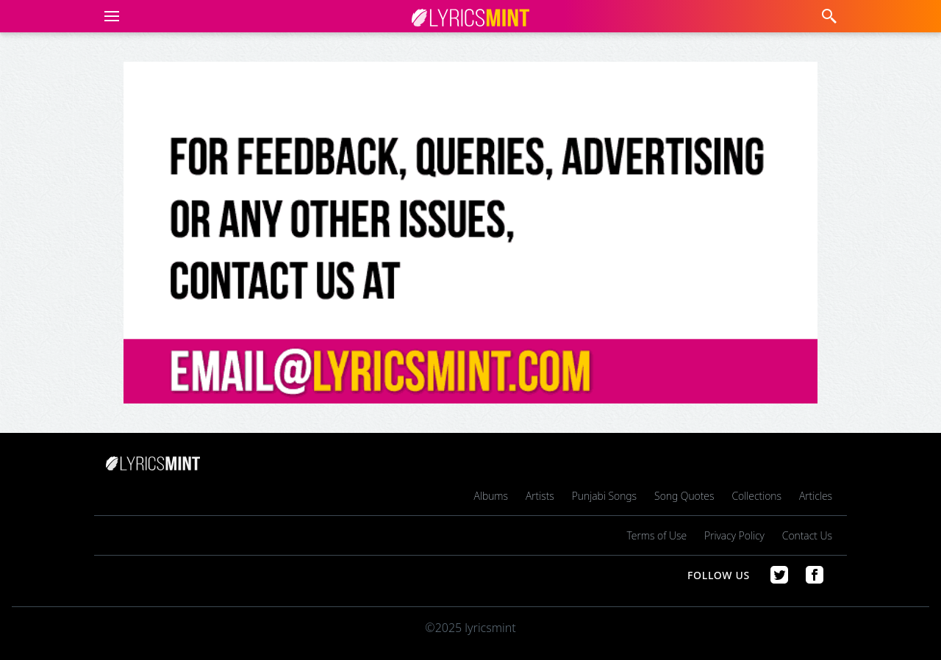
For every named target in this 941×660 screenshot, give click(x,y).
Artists (540, 496)
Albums (491, 496)
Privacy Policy (734, 535)
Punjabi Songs (604, 496)
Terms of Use (657, 535)
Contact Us (807, 535)
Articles (815, 496)
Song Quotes (684, 496)
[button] (109, 16)
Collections (756, 496)
